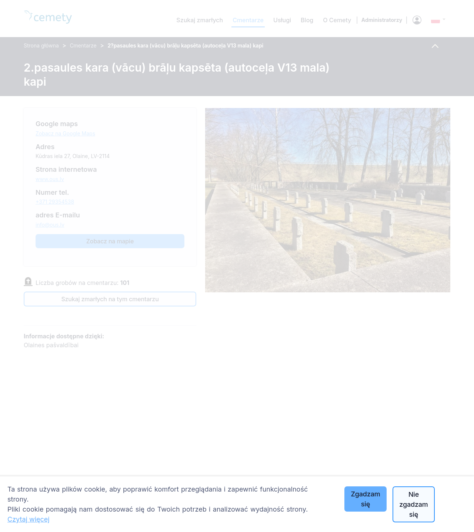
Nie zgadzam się (413, 504)
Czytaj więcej (28, 519)
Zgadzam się (365, 499)
